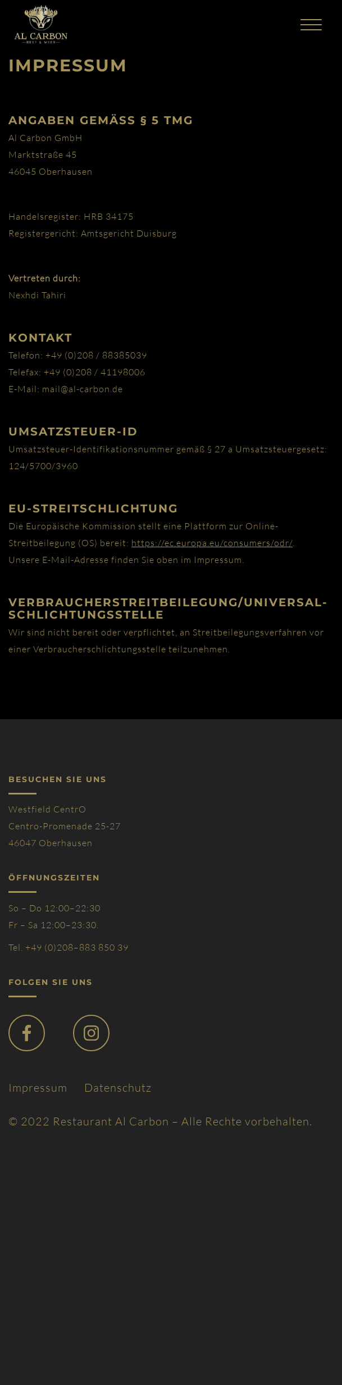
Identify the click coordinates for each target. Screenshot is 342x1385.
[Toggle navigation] (311, 24)
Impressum (37, 1087)
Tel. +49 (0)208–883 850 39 (68, 947)
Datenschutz (118, 1087)
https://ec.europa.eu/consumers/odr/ (212, 542)
